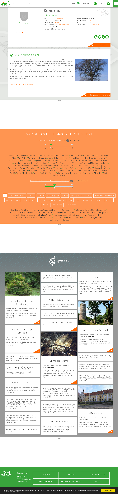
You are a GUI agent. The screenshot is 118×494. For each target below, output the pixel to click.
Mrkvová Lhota (46, 165)
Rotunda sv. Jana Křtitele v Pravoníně (90, 210)
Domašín (43, 158)
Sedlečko (86, 170)
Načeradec (57, 165)
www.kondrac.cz (94, 25)
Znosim (55, 175)
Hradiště (92, 158)
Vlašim (57, 22)
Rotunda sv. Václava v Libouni (22, 212)
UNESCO (41, 196)
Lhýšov (37, 163)
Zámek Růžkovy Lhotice (23, 215)
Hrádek (85, 158)
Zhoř (105, 173)
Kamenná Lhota (59, 160)
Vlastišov (60, 173)
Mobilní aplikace (45, 481)
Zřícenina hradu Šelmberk (79, 212)
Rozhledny (8, 200)
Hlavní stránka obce (103, 45)
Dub (23, 33)
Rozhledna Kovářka (59, 212)
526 (90, 20)
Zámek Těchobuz (96, 215)
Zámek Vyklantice (80, 215)
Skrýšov (95, 170)
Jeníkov (39, 160)
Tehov (18, 173)
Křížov (96, 160)
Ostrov (49, 168)
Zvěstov (63, 175)
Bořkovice (31, 155)
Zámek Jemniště (42, 212)
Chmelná (94, 155)
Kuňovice (104, 160)
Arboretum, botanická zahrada (104, 196)
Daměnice (22, 158)
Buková (57, 155)
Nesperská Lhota (90, 165)
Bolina (23, 155)
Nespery (101, 165)
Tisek (25, 173)
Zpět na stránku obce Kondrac (100, 95)
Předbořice (23, 170)
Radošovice (33, 170)
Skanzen (65, 196)
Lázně (78, 200)
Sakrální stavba (71, 205)
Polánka (96, 168)
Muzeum (45, 205)
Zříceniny (34, 200)
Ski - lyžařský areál (53, 196)
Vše (5, 196)
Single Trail (109, 200)
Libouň (45, 163)
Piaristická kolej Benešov (92, 217)
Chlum (86, 155)
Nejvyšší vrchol (88, 200)
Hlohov (56, 158)
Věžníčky (44, 173)
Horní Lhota (75, 158)
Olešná (22, 168)
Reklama (71, 474)
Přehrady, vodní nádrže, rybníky (81, 196)
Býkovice (65, 155)
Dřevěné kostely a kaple (47, 200)
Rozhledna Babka (73, 217)
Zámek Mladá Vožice (43, 215)
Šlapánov (103, 170)
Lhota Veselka (27, 163)
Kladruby (80, 160)
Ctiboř (13, 158)
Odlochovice (13, 168)
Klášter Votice (59, 217)
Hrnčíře (25, 160)
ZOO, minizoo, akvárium (17, 196)
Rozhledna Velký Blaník (20, 210)
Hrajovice (101, 158)
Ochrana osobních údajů (71, 481)
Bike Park (99, 200)
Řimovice (69, 170)
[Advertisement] (59, 115)
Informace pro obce (97, 474)
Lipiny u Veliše (71, 163)
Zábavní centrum (57, 205)
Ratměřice (51, 170)
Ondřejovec (31, 168)
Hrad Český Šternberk (62, 215)
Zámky (25, 200)
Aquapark (31, 196)
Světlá (12, 173)
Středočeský (59, 18)
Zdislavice (98, 173)
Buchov (49, 155)
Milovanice (25, 165)
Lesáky (17, 163)
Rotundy (61, 200)
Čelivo (72, 155)
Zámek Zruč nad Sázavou (25, 217)
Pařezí (72, 168)
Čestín (79, 155)
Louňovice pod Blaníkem (89, 163)
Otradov (57, 168)
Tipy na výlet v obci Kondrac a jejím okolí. (22, 84)
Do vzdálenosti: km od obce (52, 140)
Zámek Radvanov (44, 217)
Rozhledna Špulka (99, 212)
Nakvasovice (69, 165)
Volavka (69, 173)
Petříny (88, 168)
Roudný (78, 170)
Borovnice (41, 155)
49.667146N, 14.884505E (62, 25)
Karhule (71, 160)
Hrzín (32, 160)
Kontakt (97, 481)
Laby (11, 163)
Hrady (18, 200)
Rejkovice (60, 170)
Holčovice (65, 158)
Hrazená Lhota (15, 160)
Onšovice (41, 168)
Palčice (65, 168)
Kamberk (47, 160)
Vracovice (88, 173)
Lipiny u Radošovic (56, 163)
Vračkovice (78, 173)
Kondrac (52, 10)
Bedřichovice (14, 155)
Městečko (16, 165)
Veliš (31, 173)
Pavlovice (80, 168)
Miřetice (35, 165)
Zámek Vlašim (68, 210)
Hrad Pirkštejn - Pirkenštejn (59, 220)
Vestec (37, 173)
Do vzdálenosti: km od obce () (49, 181)
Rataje (42, 170)
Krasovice (28, 33)
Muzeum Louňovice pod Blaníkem (46, 210)
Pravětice (105, 168)
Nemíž (78, 165)
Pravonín (13, 170)
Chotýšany (104, 155)
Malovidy (104, 163)
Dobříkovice (33, 158)
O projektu (45, 474)
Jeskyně (70, 200)
